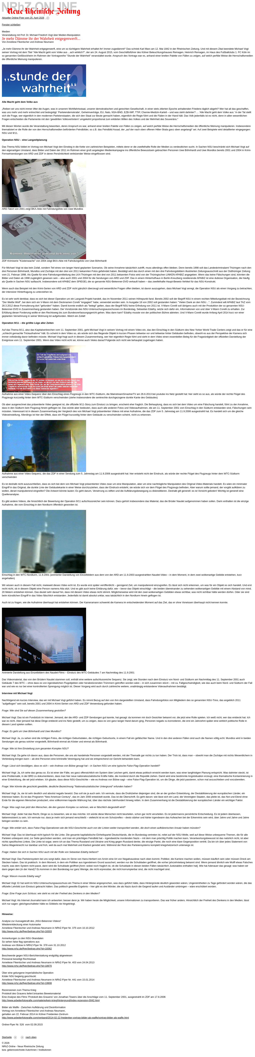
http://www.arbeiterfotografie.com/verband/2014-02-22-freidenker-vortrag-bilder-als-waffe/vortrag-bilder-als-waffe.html (65, 1017)
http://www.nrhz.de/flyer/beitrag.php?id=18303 (27, 931)
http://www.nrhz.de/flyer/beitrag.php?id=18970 (27, 965)
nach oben (31, 1037)
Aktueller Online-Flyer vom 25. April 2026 (23, 17)
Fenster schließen (11, 24)
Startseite (7, 1037)
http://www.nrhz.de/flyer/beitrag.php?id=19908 (27, 983)
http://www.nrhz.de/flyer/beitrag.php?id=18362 (27, 948)
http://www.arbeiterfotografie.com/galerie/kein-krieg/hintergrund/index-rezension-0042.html (51, 1000)
